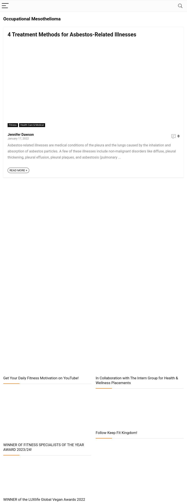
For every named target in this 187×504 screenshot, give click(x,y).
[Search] (180, 6)
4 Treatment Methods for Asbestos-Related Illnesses (72, 34)
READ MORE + (18, 170)
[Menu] (5, 6)
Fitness (13, 125)
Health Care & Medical (32, 125)
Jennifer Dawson (21, 135)
